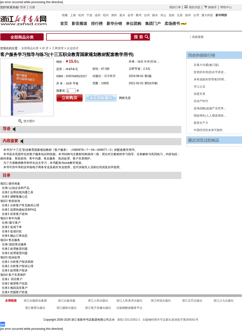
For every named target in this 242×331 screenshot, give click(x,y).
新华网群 (221, 15)
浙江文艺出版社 (192, 300)
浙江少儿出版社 (224, 300)
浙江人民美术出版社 (129, 300)
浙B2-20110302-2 (128, 319)
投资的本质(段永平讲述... (210, 72)
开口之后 (199, 86)
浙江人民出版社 (98, 300)
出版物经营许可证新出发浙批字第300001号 (170, 319)
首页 (64, 23)
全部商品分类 (22, 37)
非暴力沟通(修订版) (206, 65)
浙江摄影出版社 (67, 308)
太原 (180, 15)
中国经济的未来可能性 (208, 130)
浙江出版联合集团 (35, 300)
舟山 (163, 15)
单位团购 (133, 23)
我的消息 (192, 7)
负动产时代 (201, 101)
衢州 (139, 15)
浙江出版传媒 (66, 300)
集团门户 (153, 23)
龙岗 (171, 15)
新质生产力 (201, 122)
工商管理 (58, 48)
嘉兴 (122, 15)
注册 (32, 7)
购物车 (210, 7)
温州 (97, 15)
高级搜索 (198, 37)
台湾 (196, 15)
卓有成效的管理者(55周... (210, 79)
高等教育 (110, 76)
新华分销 (114, 23)
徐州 (188, 15)
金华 (130, 15)
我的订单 (175, 7)
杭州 (81, 15)
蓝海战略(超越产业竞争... (210, 108)
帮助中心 (226, 7)
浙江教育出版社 (35, 308)
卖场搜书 (172, 23)
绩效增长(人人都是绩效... (210, 115)
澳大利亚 (207, 15)
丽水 (155, 15)
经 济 (46, 48)
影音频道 (79, 23)
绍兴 (106, 15)
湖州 (114, 15)
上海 (73, 15)
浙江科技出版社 (161, 300)
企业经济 (72, 48)
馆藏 (65, 15)
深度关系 (199, 94)
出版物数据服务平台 (129, 308)
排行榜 (97, 23)
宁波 (89, 15)
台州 (147, 15)
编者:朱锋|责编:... (148, 61)
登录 (23, 7)
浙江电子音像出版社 (98, 308)
